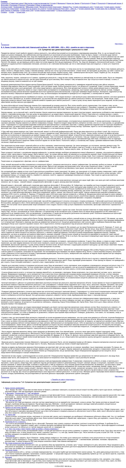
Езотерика (14, 5)
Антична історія (6, 7)
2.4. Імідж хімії (10, 414)
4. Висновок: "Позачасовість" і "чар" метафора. (22, 393)
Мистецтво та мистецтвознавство (37, 3)
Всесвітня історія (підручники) (50, 7)
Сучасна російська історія (65, 10)
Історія (53, 3)
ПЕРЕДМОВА (10, 436)
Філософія (4, 5)
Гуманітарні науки (16, 3)
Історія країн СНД (27, 10)
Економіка (31, 5)
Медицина (61, 3)
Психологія (102, 3)
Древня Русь (67, 7)
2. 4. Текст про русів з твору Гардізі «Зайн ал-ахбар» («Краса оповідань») (32, 429)
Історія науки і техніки (112, 7)
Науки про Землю (73, 3)
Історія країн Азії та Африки (105, 9)
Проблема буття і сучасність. (15, 422)
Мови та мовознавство (44, 5)
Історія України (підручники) (45, 10)
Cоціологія (4, 3)
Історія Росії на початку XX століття (33, 9)
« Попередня (5, 44)
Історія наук (99, 7)
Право (93, 3)
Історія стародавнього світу (83, 7)
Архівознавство (19, 7)
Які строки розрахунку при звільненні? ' (19, 443)
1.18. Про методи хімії (13, 400)
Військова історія (32, 7)
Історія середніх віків (86, 9)
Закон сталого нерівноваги (15, 388)
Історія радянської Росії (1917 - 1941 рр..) (62, 9)
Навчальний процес (114, 3)
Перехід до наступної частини (16, 407)
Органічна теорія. (11, 450)
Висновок (8, 457)
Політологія (85, 3)
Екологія (22, 5)
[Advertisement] (63, 27)
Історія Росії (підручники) (10, 9)
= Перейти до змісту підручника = (63, 379)
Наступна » (119, 44)
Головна (4, 12)
